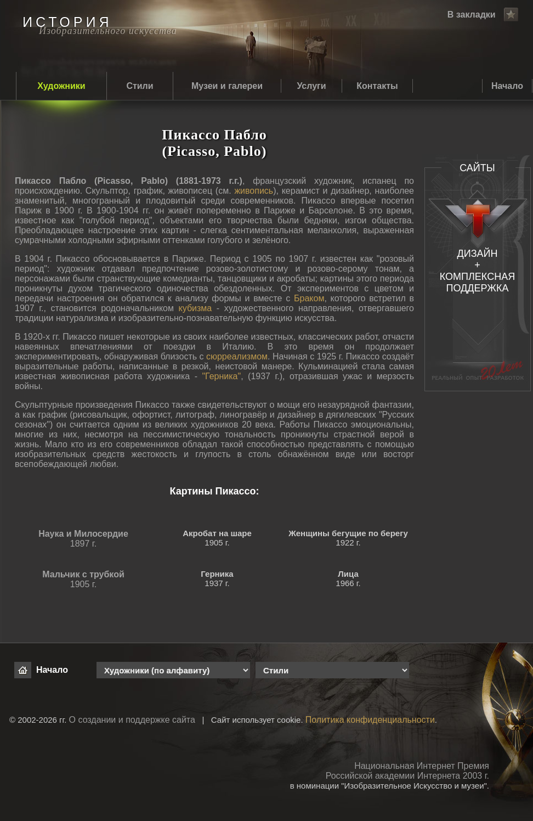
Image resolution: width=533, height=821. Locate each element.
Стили (139, 86)
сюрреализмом (237, 356)
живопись (253, 190)
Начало (507, 86)
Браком (309, 298)
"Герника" (221, 376)
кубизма (195, 308)
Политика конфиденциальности (370, 719)
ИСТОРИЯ (67, 22)
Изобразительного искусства (108, 30)
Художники (61, 86)
